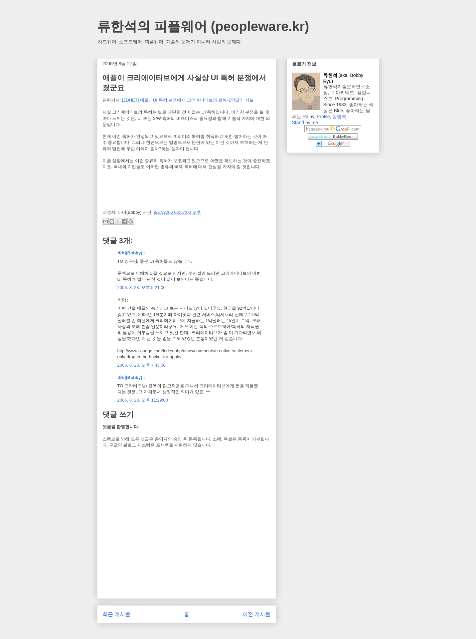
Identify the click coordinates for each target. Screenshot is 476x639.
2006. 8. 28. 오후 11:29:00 (142, 400)
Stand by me (305, 122)
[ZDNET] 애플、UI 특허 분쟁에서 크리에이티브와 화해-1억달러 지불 (188, 100)
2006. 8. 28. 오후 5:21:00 (141, 287)
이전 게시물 (256, 614)
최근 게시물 (116, 614)
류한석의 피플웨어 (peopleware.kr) (203, 26)
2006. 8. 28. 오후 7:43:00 (141, 365)
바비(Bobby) (129, 252)
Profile (323, 116)
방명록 (339, 116)
